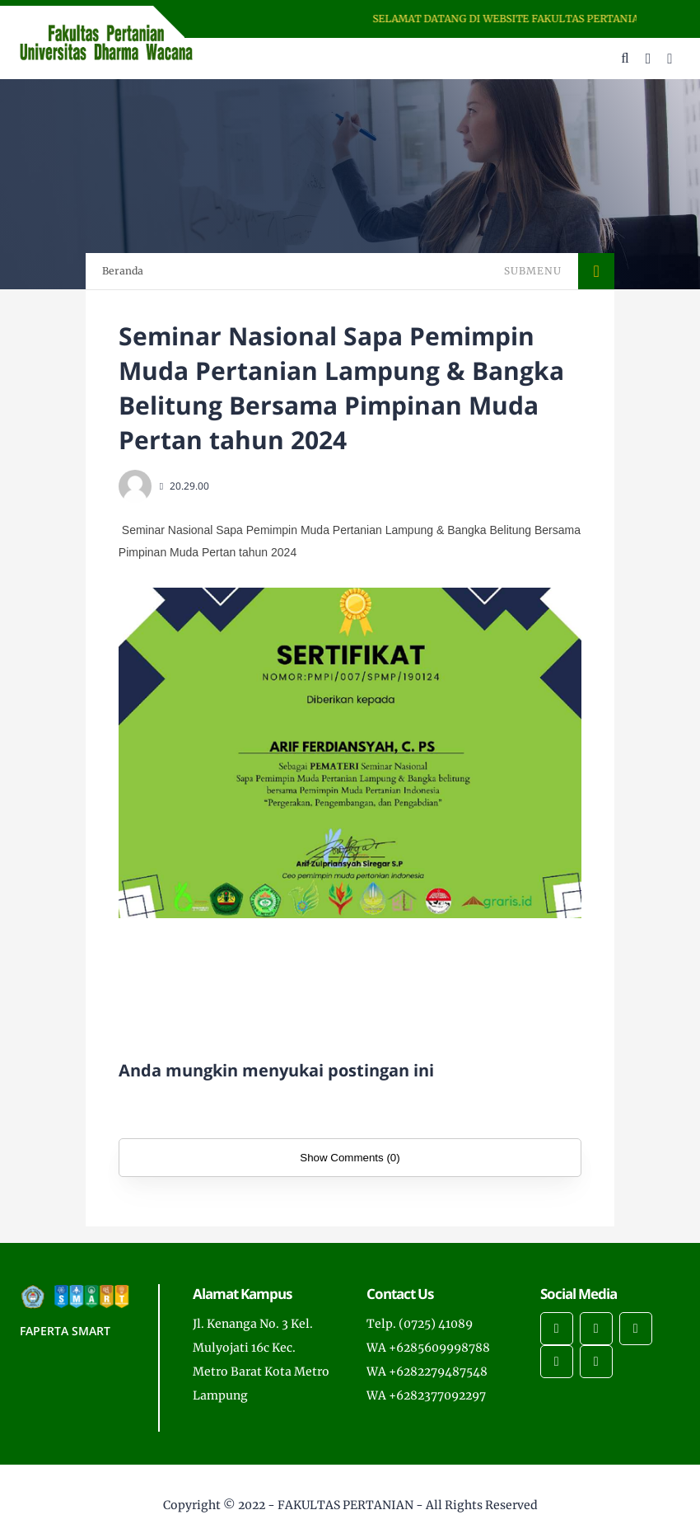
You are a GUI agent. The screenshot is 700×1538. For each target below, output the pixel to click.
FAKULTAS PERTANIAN (345, 1505)
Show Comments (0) (349, 1157)
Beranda (122, 271)
